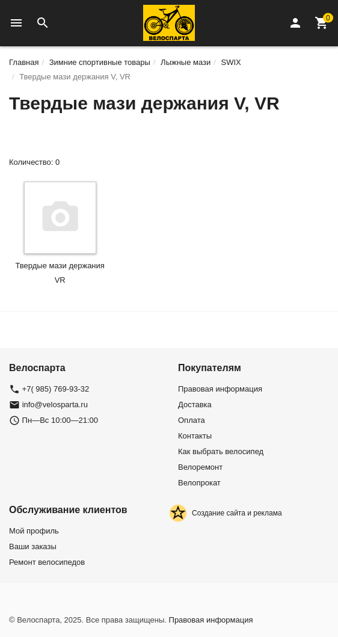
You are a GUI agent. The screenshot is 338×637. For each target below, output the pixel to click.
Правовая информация (220, 388)
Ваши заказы (33, 546)
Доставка (195, 404)
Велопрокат (199, 482)
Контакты (195, 435)
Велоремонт (200, 467)
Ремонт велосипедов (47, 562)
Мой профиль (34, 530)
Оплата (191, 420)
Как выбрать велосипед (220, 451)
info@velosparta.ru (55, 404)
